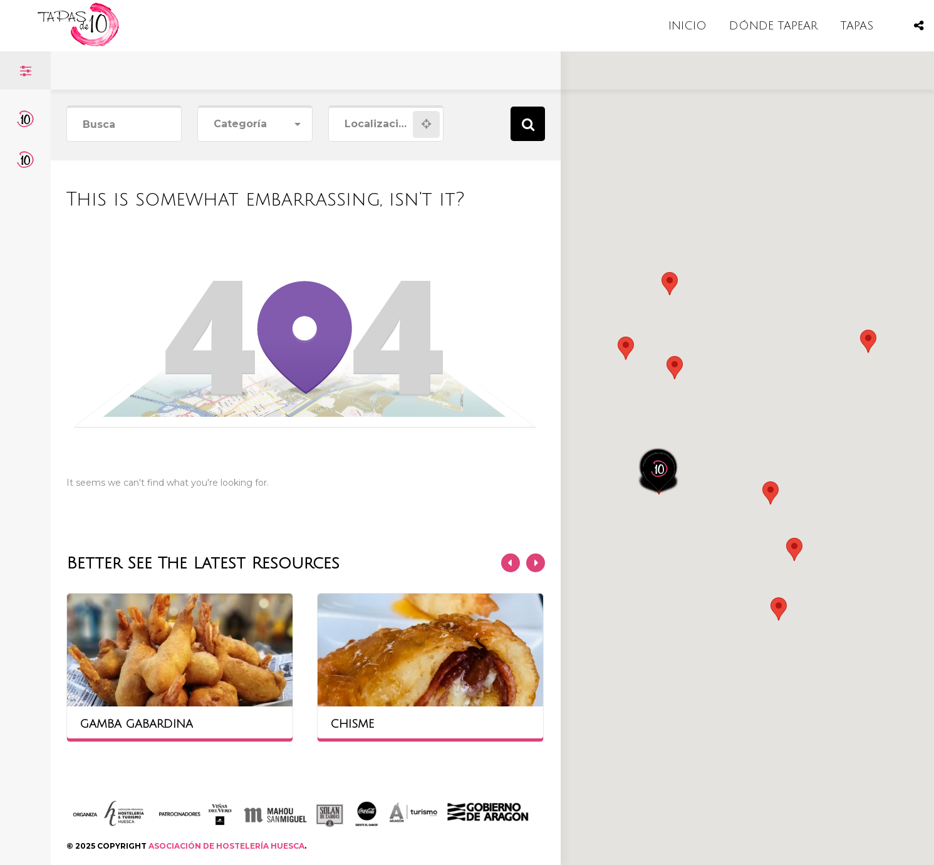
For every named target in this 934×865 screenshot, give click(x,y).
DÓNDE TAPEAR (773, 25)
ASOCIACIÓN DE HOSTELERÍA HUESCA (226, 846)
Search (528, 124)
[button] (675, 367)
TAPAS (856, 25)
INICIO (687, 25)
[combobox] (255, 124)
